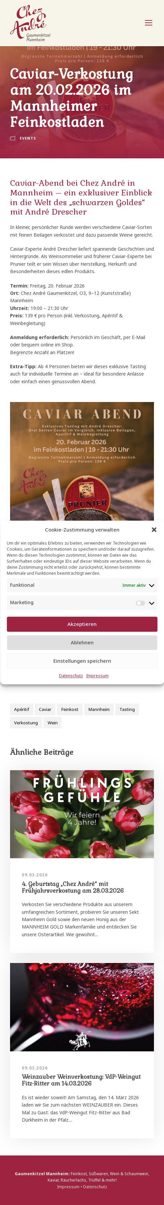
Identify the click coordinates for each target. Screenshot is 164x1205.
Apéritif (21, 709)
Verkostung (26, 723)
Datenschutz (71, 675)
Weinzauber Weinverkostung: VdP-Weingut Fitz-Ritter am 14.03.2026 (81, 1080)
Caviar (45, 709)
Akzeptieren (82, 624)
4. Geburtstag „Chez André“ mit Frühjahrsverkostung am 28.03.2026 (73, 887)
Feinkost (69, 709)
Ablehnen (82, 642)
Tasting (127, 709)
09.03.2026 (35, 875)
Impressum (97, 675)
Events (28, 138)
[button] (154, 529)
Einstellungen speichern (82, 661)
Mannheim (99, 709)
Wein (53, 723)
